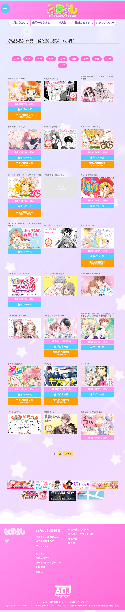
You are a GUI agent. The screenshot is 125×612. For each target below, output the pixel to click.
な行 (69, 59)
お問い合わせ (42, 560)
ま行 (96, 59)
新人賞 (71, 545)
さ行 (42, 59)
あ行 (15, 59)
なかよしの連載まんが (47, 538)
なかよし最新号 (48, 532)
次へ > (68, 455)
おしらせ (40, 555)
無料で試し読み (24, 106)
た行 (55, 59)
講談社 (39, 573)
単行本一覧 (25, 111)
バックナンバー (44, 547)
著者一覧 (72, 540)
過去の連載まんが (45, 543)
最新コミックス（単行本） (82, 536)
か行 (29, 59)
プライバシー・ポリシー (48, 564)
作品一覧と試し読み (78, 531)
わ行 (69, 67)
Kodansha (29, 608)
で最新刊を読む (24, 118)
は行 (82, 59)
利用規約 (40, 569)
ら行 (55, 67)
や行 (109, 59)
